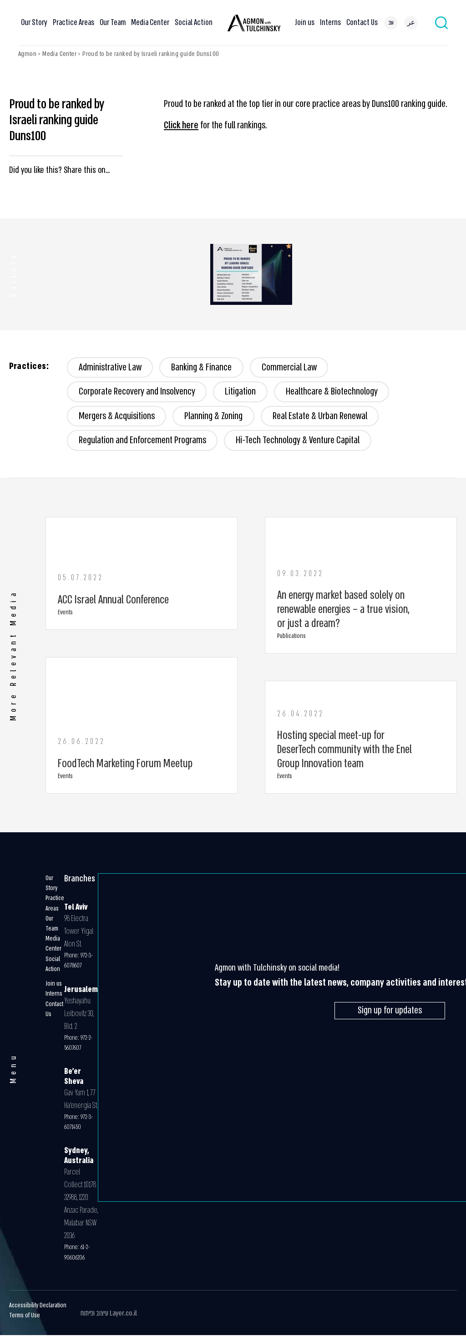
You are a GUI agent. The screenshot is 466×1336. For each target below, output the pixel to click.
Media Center (150, 22)
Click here (181, 125)
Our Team (113, 22)
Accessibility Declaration (37, 1306)
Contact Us (362, 22)
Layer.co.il (123, 1313)
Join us (304, 22)
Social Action (194, 22)
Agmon (27, 53)
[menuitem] (391, 23)
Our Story (34, 22)
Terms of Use (24, 1316)
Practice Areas (73, 22)
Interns (330, 22)
